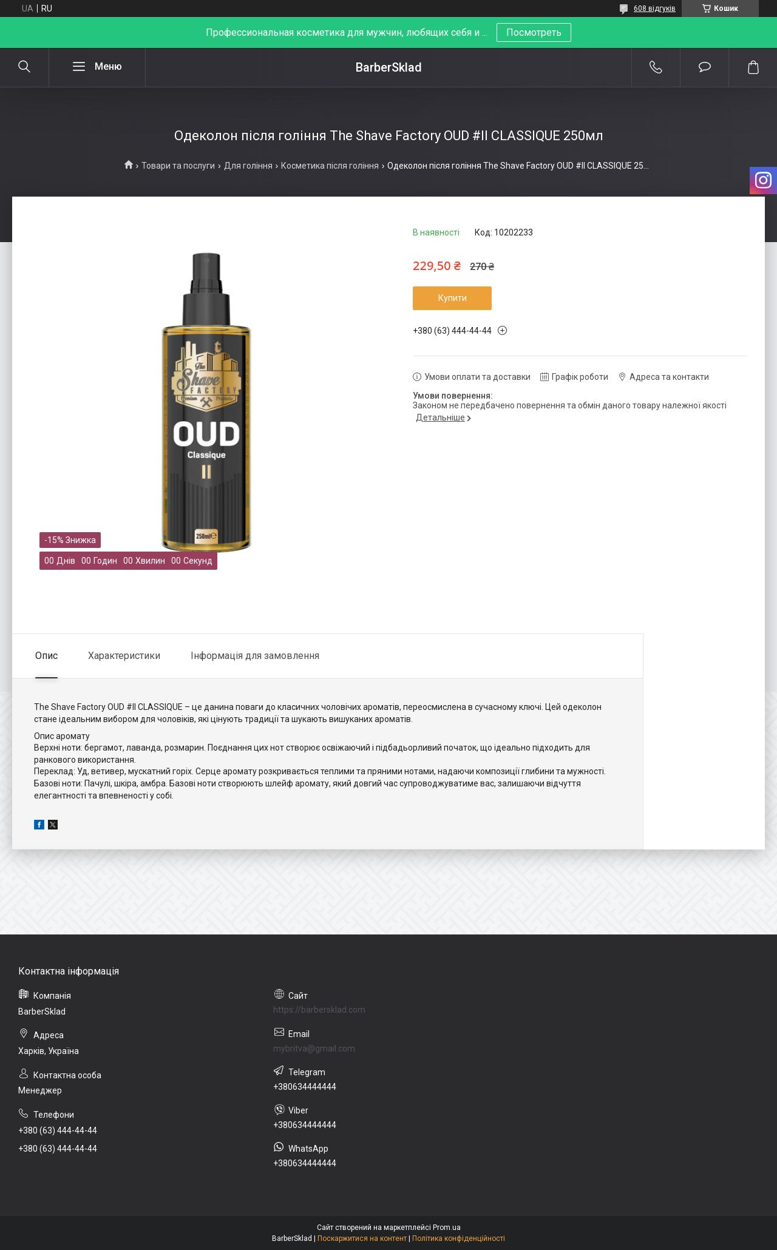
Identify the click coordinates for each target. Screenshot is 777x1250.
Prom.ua (447, 1227)
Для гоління (248, 166)
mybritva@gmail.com (314, 1048)
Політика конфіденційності (458, 1238)
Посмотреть (534, 32)
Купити (452, 298)
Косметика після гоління (330, 166)
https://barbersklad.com (319, 1010)
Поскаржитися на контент (362, 1238)
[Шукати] (24, 67)
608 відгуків (655, 8)
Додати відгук (704, 67)
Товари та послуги (178, 166)
